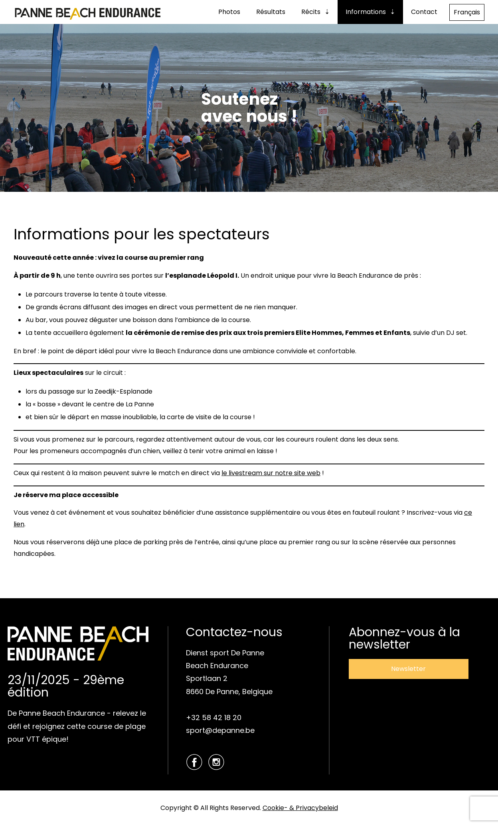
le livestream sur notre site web (270, 473)
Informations (366, 11)
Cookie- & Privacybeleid (300, 807)
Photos (229, 11)
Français (467, 12)
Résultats (270, 11)
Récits (310, 11)
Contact (424, 11)
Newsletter (408, 668)
